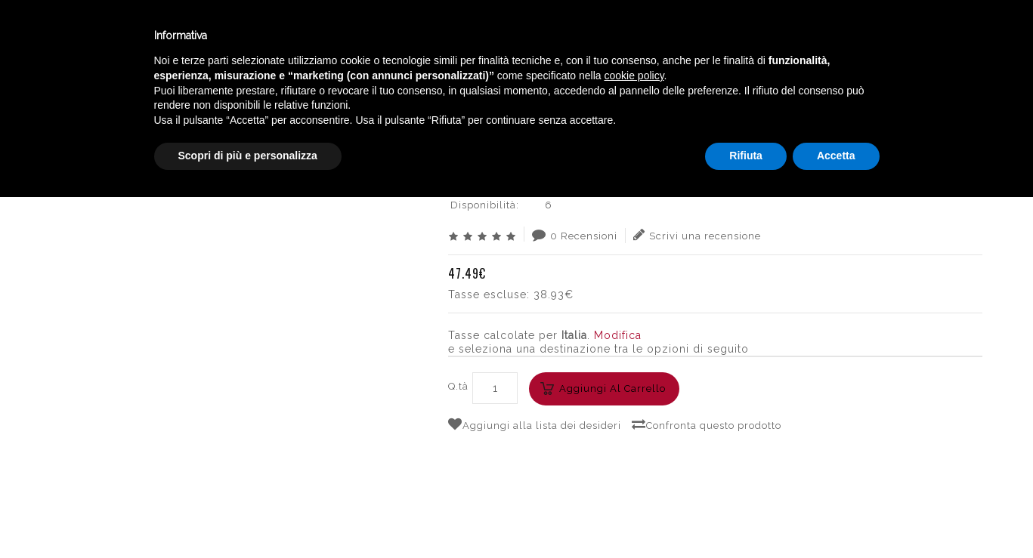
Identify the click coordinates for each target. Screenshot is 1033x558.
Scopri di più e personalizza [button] (247, 516)
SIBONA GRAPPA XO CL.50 (909, 94)
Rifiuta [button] (745, 516)
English (874, 50)
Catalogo (372, 37)
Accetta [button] (836, 516)
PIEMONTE (803, 94)
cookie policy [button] (633, 436)
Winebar (282, 37)
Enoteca (195, 37)
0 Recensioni (574, 235)
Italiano (874, 32)
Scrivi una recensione (697, 235)
